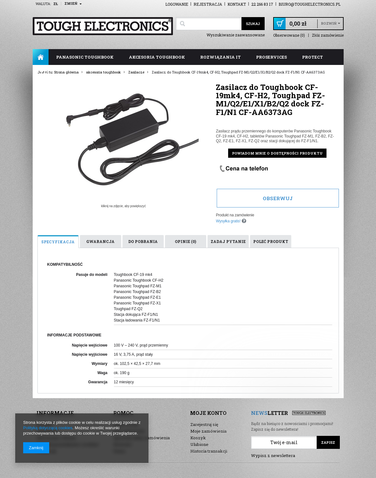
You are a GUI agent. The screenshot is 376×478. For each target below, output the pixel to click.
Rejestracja (208, 4)
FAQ (44, 73)
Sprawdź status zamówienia (142, 438)
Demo (120, 451)
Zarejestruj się (204, 424)
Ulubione (199, 444)
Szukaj (253, 24)
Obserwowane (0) (289, 35)
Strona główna (41, 57)
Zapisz (328, 442)
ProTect (312, 57)
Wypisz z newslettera (273, 455)
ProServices (271, 57)
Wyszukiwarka (129, 431)
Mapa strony (126, 424)
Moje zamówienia (208, 431)
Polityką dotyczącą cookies (47, 427)
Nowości (122, 444)
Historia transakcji (208, 451)
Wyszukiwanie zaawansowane (236, 34)
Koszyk (198, 438)
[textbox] (208, 23)
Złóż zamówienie (328, 35)
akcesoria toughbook (157, 57)
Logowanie (176, 4)
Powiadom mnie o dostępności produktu (277, 153)
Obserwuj (278, 198)
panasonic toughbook (85, 57)
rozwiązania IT (220, 57)
